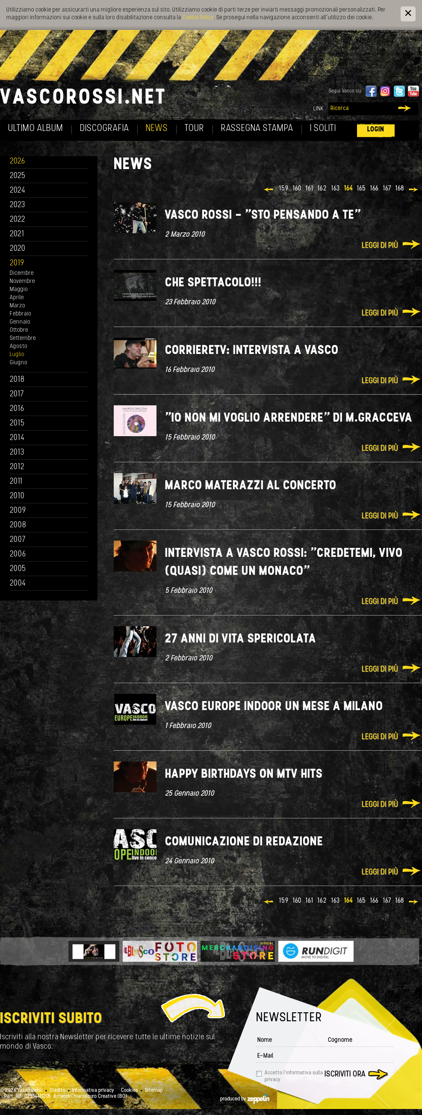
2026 (17, 162)
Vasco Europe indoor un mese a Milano (274, 707)
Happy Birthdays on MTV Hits (244, 774)
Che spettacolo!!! (213, 283)
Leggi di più (380, 246)
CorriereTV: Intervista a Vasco (252, 350)
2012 (17, 467)
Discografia (104, 129)
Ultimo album (35, 129)
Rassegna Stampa (257, 129)
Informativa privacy (93, 1090)
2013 (17, 453)
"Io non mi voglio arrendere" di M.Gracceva (289, 418)
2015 (17, 423)
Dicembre (22, 273)
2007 (18, 540)
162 (322, 188)
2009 (18, 511)
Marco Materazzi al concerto (250, 486)
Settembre (23, 338)
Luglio (17, 354)
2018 (17, 380)
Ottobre (19, 330)
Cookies (129, 1090)
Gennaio (20, 322)
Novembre (22, 281)
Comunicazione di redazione (244, 842)
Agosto (18, 346)
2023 (17, 205)
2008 (18, 525)
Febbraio (20, 314)
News (157, 129)
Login (375, 129)
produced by (244, 1099)
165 (361, 188)
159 (284, 188)
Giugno (18, 363)
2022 (18, 220)
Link (318, 109)
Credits (57, 1090)
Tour (194, 129)
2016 (17, 409)
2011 (16, 482)
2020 (18, 249)
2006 (18, 554)
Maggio (19, 289)
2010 (17, 496)
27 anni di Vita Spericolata (240, 639)
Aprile (17, 297)
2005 (18, 569)
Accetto (294, 1076)
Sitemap (154, 1090)
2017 (17, 394)
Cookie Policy (198, 18)
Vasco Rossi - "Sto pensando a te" (263, 215)
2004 (18, 584)
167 (387, 188)
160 (297, 188)
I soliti (323, 129)
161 (309, 188)
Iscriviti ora (345, 1074)
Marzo (17, 306)
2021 (17, 234)
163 (335, 188)
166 (374, 188)
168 (399, 188)
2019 (17, 263)
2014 (17, 438)
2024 (18, 191)
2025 (18, 176)
